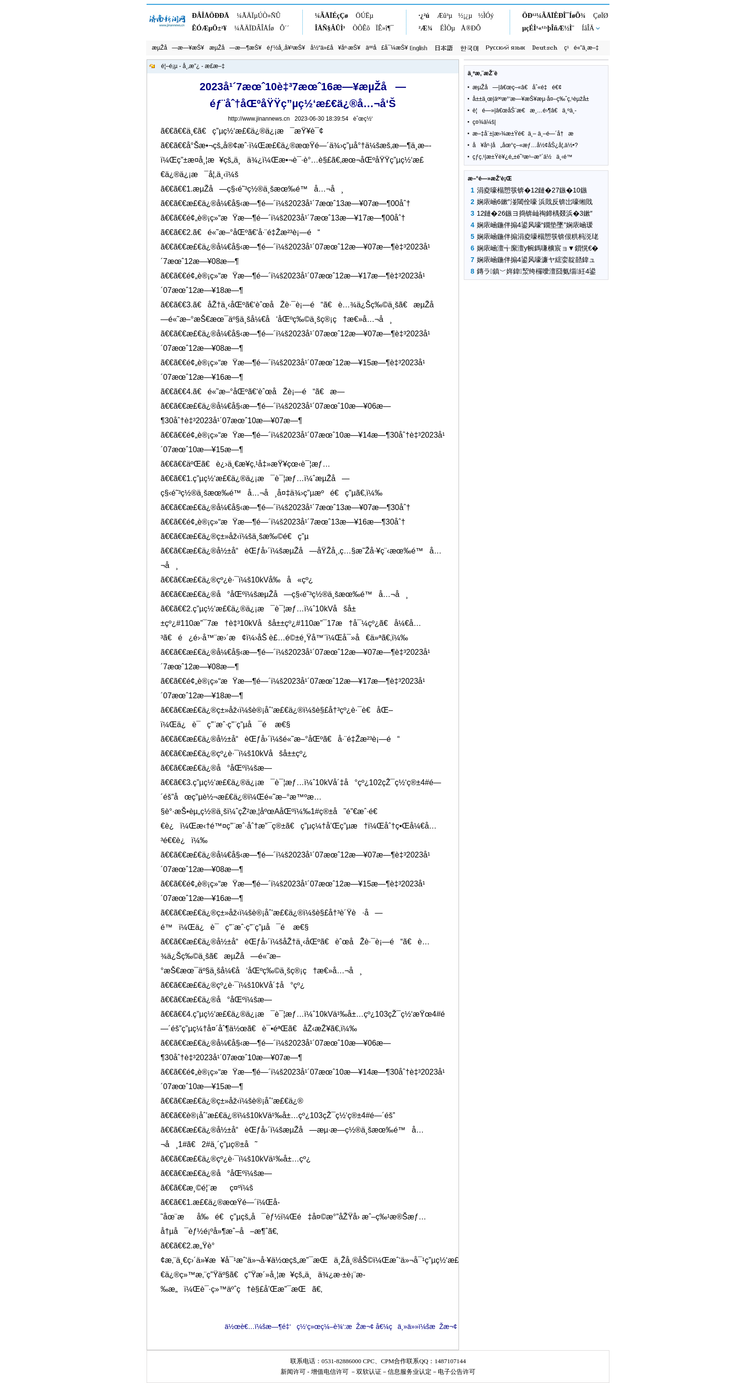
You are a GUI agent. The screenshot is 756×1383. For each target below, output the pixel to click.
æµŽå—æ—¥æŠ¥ (178, 47)
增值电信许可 (330, 1371)
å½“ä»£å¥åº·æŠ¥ (335, 47)
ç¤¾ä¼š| (484, 122)
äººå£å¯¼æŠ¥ (387, 47)
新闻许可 (293, 1371)
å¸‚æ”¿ (191, 66)
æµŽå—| (486, 87)
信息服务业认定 (410, 1371)
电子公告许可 (456, 1371)
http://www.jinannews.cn (259, 118)
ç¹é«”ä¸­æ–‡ (581, 47)
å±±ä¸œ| (483, 99)
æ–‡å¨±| (483, 133)
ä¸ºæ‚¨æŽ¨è (487, 73)
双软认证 (368, 1371)
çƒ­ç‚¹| (479, 156)
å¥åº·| (482, 145)
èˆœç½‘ (363, 118)
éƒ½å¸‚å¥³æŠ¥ (286, 47)
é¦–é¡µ (169, 66)
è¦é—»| (484, 110)
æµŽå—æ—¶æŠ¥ (235, 47)
